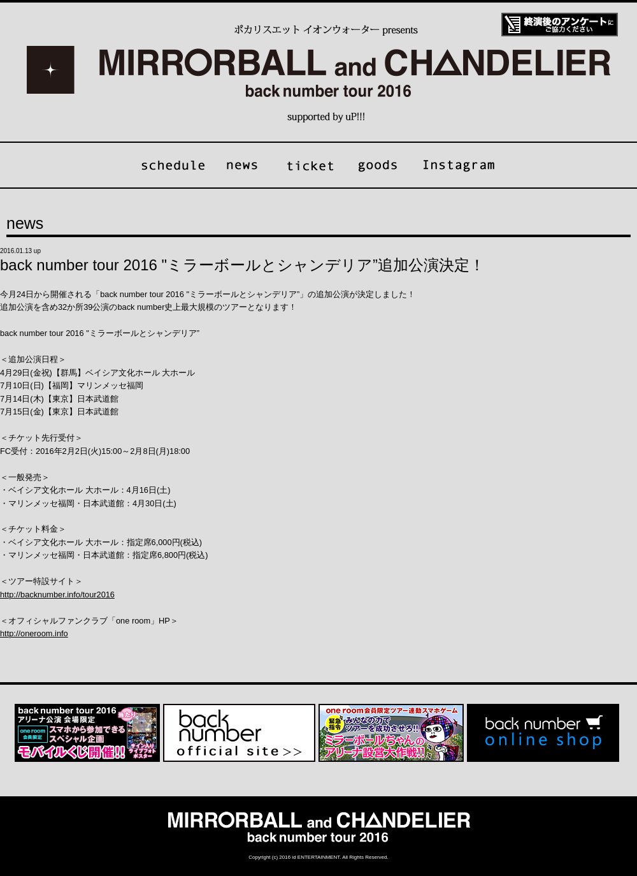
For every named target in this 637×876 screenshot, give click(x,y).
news (240, 165)
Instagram (459, 165)
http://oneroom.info (34, 633)
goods (379, 165)
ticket (309, 165)
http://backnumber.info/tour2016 (57, 594)
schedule (173, 165)
